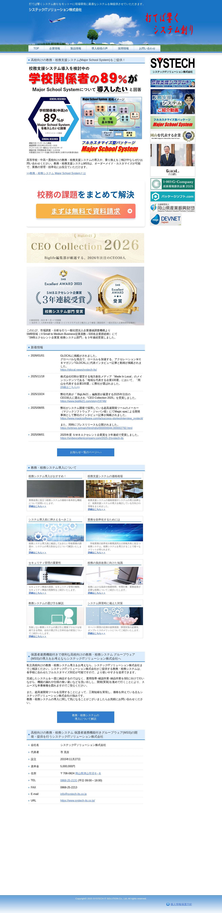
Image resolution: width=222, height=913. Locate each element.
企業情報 (54, 48)
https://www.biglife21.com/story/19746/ (83, 401)
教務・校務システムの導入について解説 (85, 717)
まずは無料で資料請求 (86, 211)
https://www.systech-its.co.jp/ (77, 800)
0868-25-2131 (68, 780)
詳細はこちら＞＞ (37, 506)
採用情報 (123, 48)
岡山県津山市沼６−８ (88, 773)
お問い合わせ (147, 48)
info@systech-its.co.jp (73, 794)
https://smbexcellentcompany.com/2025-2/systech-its (92, 438)
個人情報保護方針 (181, 904)
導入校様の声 (100, 48)
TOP (36, 48)
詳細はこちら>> (70, 387)
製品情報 (75, 48)
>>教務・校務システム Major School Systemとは (56, 173)
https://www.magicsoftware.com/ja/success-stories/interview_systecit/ (101, 418)
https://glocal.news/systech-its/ (78, 369)
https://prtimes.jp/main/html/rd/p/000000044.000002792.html (96, 428)
